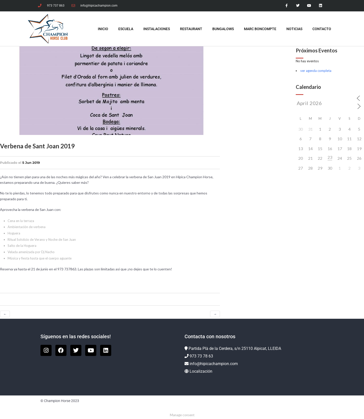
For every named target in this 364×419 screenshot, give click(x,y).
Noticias (294, 29)
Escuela (125, 29)
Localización (201, 371)
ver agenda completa (315, 71)
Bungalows (223, 29)
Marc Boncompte (260, 29)
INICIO (103, 29)
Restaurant (191, 29)
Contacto (321, 29)
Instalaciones (156, 29)
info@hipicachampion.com (214, 363)
